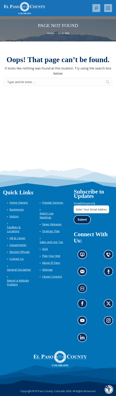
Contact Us (16, 259)
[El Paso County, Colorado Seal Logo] (60, 365)
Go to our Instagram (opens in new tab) (110, 322)
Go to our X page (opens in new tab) (110, 305)
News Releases (52, 224)
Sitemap (47, 269)
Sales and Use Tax (51, 242)
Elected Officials (19, 252)
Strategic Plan (51, 231)
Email (84, 203)
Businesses (16, 209)
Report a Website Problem (18, 282)
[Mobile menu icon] (108, 8)
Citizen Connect (52, 276)
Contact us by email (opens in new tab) (83, 273)
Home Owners (18, 202)
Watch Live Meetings (47, 215)
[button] (96, 8)
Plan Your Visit (51, 256)
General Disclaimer (19, 269)
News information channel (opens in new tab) (83, 256)
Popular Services (52, 202)
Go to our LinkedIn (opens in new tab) (83, 339)
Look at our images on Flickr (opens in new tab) (83, 290)
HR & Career (17, 238)
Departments (17, 245)
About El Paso (51, 263)
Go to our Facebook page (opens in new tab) (83, 305)
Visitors (14, 216)
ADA (45, 249)
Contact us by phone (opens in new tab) (110, 256)
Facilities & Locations (14, 229)
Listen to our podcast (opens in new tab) (110, 273)
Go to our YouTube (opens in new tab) (83, 322)
